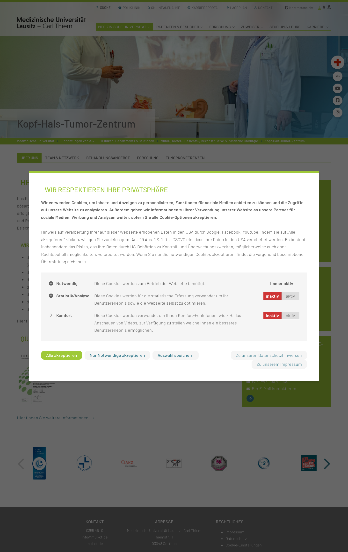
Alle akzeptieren (61, 355)
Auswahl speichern (176, 355)
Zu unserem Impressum (279, 364)
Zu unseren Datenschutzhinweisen (269, 355)
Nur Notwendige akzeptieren (117, 355)
